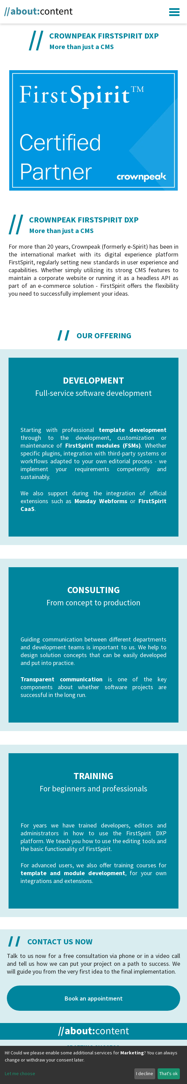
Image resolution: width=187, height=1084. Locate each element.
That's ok (168, 1073)
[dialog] (93, 1065)
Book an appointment (94, 998)
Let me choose (20, 1073)
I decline (144, 1073)
